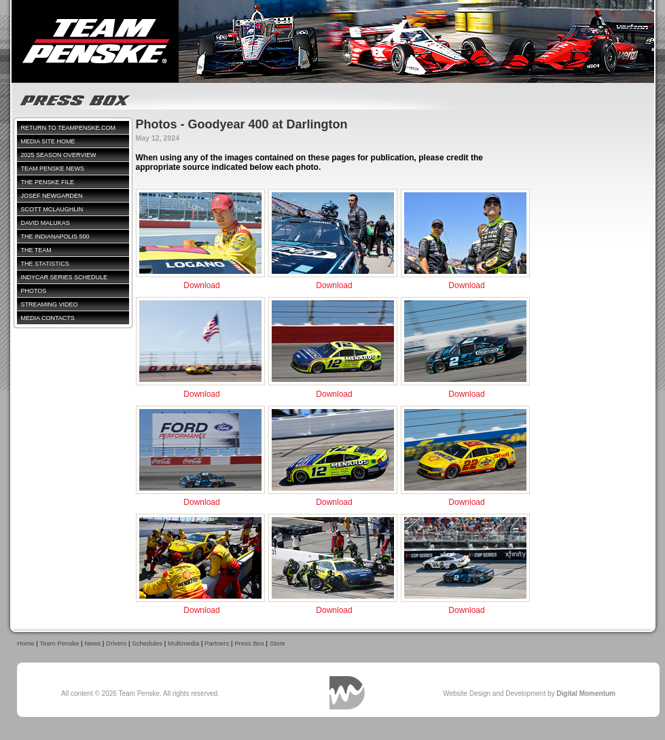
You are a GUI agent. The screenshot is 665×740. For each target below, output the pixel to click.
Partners (216, 643)
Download (201, 285)
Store (277, 643)
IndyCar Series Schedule (64, 277)
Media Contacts (48, 318)
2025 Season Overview (58, 155)
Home (26, 643)
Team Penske (59, 643)
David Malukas (45, 222)
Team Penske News (53, 168)
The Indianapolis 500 (55, 236)
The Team (36, 250)
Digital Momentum (347, 692)
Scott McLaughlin (52, 209)
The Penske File (48, 182)
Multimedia (183, 643)
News (92, 643)
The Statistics (45, 263)
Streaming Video (49, 304)
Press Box (249, 643)
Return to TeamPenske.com (68, 127)
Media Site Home (48, 141)
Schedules (147, 643)
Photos (34, 290)
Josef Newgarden (52, 195)
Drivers (116, 643)
